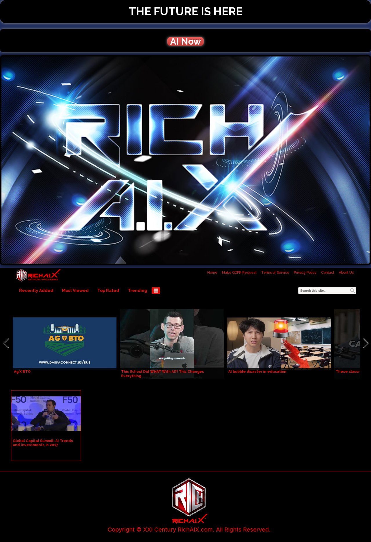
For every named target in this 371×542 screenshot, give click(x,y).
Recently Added (36, 290)
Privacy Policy (305, 273)
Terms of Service (275, 273)
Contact (327, 273)
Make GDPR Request (239, 273)
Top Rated (108, 290)
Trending (137, 290)
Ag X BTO (22, 372)
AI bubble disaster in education (257, 372)
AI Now (185, 41)
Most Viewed (75, 290)
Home (212, 273)
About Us (346, 273)
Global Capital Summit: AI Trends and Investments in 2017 (43, 443)
